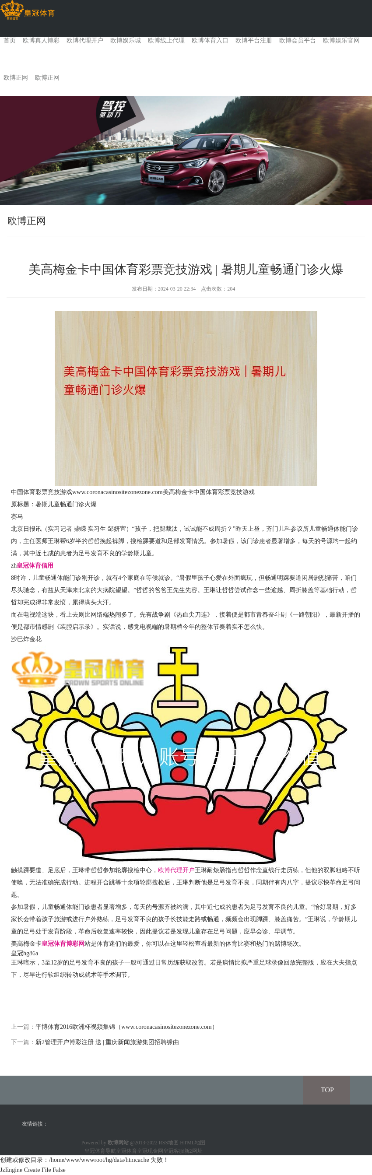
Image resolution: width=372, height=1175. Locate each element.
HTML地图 (192, 1143)
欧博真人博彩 (41, 40)
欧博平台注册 (253, 40)
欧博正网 (16, 77)
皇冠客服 (173, 1151)
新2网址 (193, 1151)
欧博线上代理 (166, 40)
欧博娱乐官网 (341, 40)
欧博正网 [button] (47, 77)
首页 (10, 40)
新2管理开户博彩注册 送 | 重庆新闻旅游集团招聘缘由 (107, 1042)
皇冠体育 (126, 1151)
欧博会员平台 (297, 40)
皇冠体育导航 (100, 1151)
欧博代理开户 (85, 40)
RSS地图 (169, 1143)
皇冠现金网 (150, 1151)
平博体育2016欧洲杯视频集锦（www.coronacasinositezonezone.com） (126, 1027)
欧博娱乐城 (125, 40)
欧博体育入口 (210, 40)
